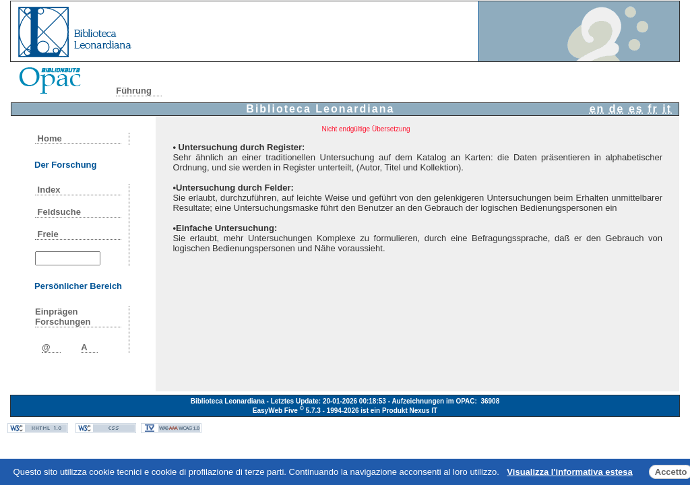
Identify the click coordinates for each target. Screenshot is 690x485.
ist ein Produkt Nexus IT (398, 410)
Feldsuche (59, 212)
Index (49, 190)
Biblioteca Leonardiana (320, 109)
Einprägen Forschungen (62, 316)
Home (49, 138)
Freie (48, 234)
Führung (134, 91)
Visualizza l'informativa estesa (569, 472)
